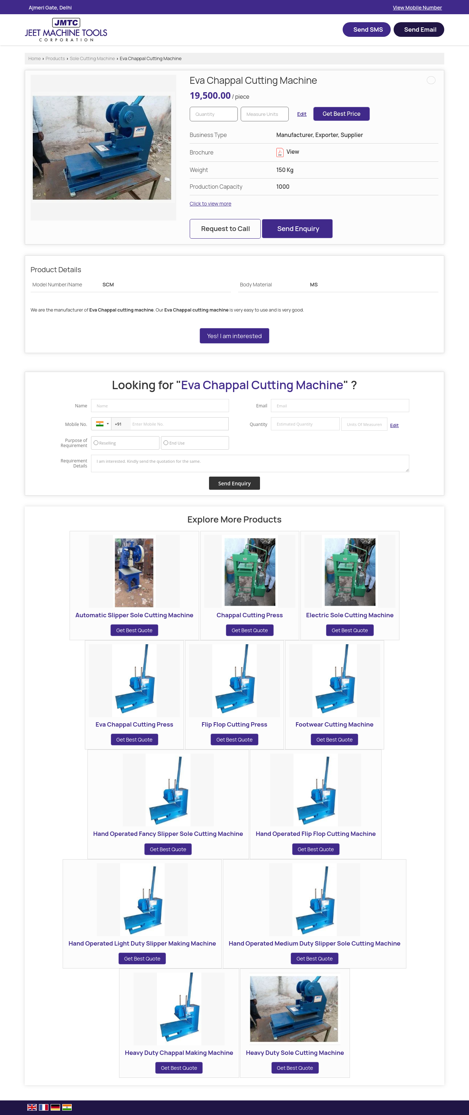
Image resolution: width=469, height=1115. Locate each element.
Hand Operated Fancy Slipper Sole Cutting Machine (168, 833)
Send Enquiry (298, 228)
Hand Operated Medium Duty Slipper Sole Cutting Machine (315, 943)
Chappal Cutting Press (250, 615)
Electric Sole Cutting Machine (350, 615)
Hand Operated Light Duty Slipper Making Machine (142, 943)
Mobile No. (76, 424)
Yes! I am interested (234, 336)
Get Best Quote (134, 630)
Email (261, 406)
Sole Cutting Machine (92, 58)
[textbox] (265, 114)
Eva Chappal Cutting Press (134, 724)
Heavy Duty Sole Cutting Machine (295, 1052)
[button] (417, 7)
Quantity (258, 424)
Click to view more (210, 203)
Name (81, 406)
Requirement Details (73, 463)
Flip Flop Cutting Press (234, 724)
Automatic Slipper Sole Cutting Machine (134, 615)
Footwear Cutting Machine (335, 724)
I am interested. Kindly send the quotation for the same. (250, 463)
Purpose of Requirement (73, 443)
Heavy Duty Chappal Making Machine (179, 1052)
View (287, 152)
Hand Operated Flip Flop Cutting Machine (316, 833)
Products (55, 58)
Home (34, 58)
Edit (302, 113)
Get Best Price (341, 114)
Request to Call (225, 228)
